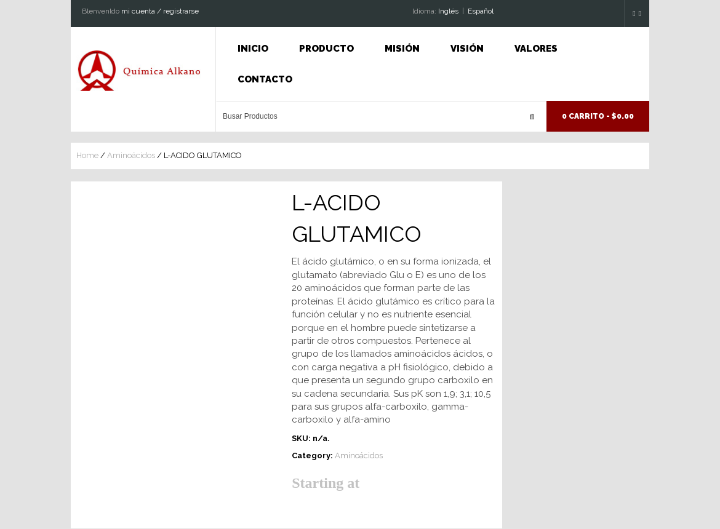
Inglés (448, 11)
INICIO (253, 48)
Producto (326, 48)
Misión (402, 48)
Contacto (265, 79)
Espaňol (481, 11)
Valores (536, 48)
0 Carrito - (598, 116)
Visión (467, 48)
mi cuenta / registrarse (160, 11)
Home (87, 155)
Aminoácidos (131, 155)
